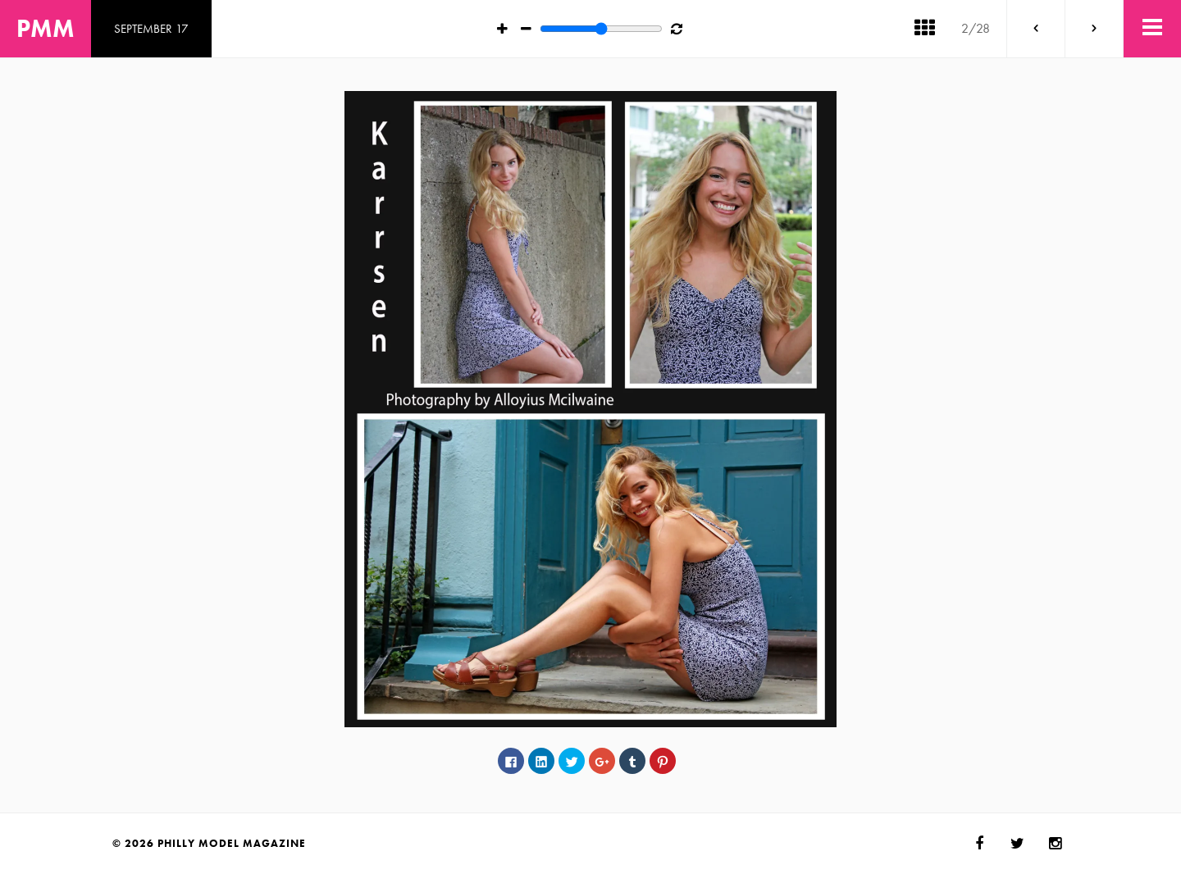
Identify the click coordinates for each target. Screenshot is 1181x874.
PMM (45, 28)
